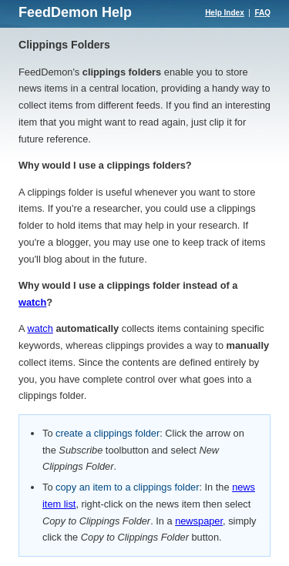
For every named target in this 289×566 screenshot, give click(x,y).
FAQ (262, 12)
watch (32, 302)
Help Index (224, 12)
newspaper (199, 521)
